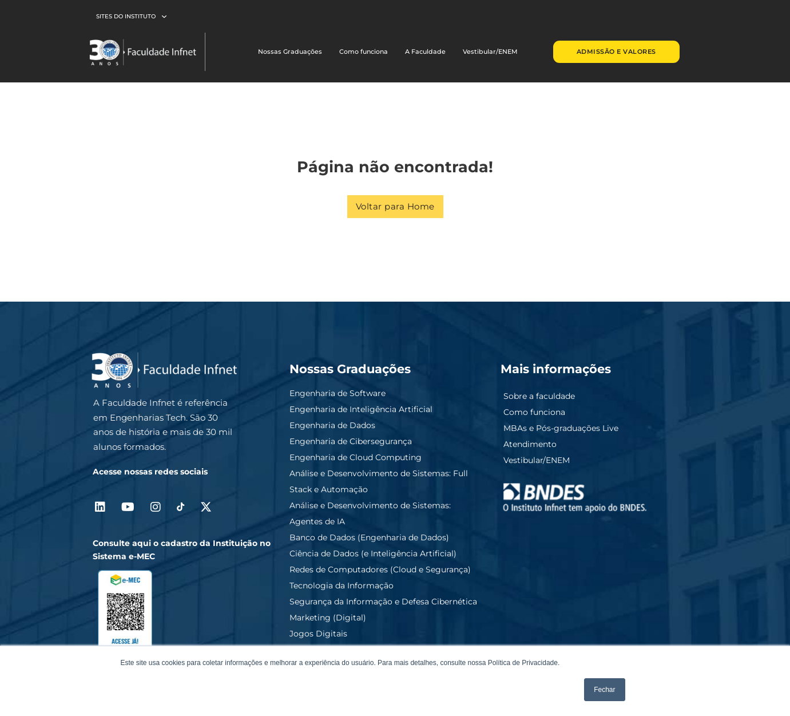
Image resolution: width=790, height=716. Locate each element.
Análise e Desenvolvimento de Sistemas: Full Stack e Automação (378, 481)
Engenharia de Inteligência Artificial (360, 409)
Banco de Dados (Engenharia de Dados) (369, 537)
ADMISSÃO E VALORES (616, 52)
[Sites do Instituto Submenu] (164, 16)
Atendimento (530, 444)
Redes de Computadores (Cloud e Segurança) (380, 569)
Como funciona (363, 52)
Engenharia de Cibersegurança (350, 441)
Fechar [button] (604, 690)
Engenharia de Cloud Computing (355, 457)
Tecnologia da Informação (341, 585)
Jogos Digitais (318, 633)
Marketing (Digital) (327, 617)
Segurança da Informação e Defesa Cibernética (383, 601)
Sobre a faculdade (539, 396)
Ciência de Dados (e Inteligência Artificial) (372, 553)
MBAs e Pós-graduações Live (560, 428)
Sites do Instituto (126, 16)
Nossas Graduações (290, 52)
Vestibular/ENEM (490, 52)
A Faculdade (425, 52)
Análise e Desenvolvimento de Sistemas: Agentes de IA (370, 513)
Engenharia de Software (337, 393)
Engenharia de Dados (332, 425)
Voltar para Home (395, 206)
